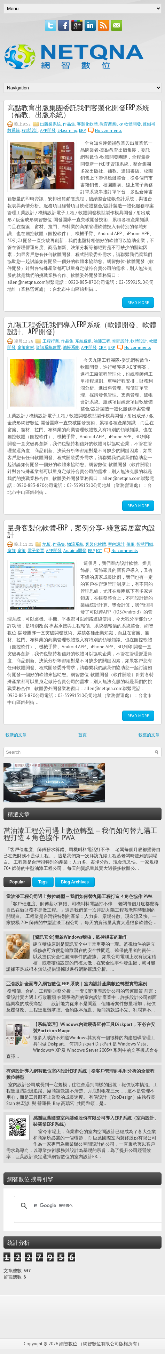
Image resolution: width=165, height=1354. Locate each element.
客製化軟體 (87, 124)
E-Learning (67, 130)
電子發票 (36, 550)
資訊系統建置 (48, 347)
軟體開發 (132, 124)
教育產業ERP (111, 124)
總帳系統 (71, 347)
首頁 (82, 734)
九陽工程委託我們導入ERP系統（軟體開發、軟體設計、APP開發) (81, 328)
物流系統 (75, 544)
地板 (46, 544)
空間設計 (120, 341)
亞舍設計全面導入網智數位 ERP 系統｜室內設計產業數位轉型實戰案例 (76, 984)
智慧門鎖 (144, 544)
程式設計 (30, 130)
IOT (99, 550)
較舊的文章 (149, 734)
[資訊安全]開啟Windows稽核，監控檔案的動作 (80, 937)
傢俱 (130, 544)
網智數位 (68, 1344)
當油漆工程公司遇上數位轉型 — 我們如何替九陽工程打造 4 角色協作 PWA (80, 834)
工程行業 (50, 341)
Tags (43, 882)
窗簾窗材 (25, 347)
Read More (138, 302)
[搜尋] (88, 1206)
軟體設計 (139, 341)
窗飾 (11, 550)
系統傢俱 (83, 341)
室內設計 (116, 544)
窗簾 (21, 550)
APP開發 (48, 130)
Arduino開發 (74, 550)
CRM (103, 347)
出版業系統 (50, 124)
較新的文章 (16, 734)
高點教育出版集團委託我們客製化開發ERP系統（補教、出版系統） (78, 111)
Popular (17, 882)
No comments (108, 130)
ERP (82, 130)
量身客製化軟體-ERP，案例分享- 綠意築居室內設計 (81, 531)
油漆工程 (102, 341)
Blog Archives (75, 882)
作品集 (69, 124)
